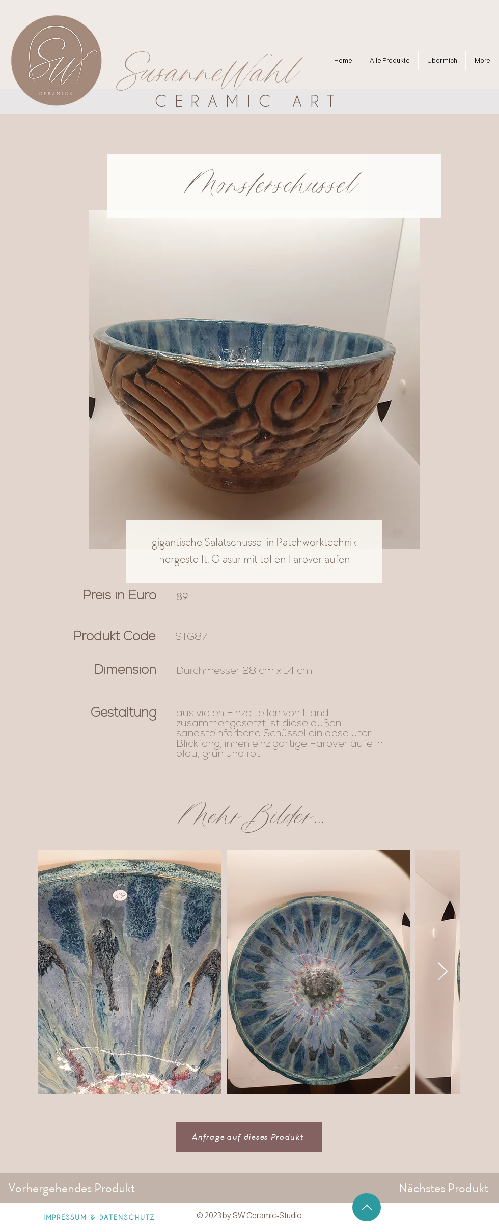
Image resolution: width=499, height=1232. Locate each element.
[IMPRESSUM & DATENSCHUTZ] (99, 1217)
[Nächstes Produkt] (440, 1188)
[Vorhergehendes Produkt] (72, 1188)
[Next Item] (443, 972)
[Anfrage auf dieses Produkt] (249, 1137)
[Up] (366, 1207)
